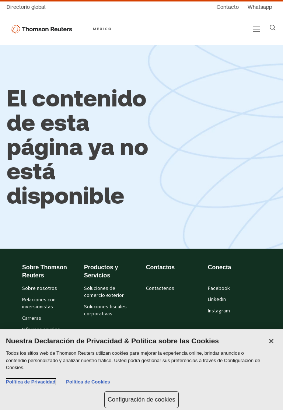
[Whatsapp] (259, 7)
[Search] (273, 28)
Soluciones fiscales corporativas (105, 310)
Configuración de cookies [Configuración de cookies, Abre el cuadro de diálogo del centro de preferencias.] (141, 399)
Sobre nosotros (39, 288)
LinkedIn (217, 299)
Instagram (219, 311)
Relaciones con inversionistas (39, 303)
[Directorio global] (28, 7)
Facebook (219, 288)
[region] (141, 369)
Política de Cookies (88, 382)
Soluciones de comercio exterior (104, 292)
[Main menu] (256, 29)
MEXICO (102, 28)
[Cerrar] (271, 341)
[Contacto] (227, 7)
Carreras (31, 318)
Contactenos (160, 288)
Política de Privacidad (30, 382)
